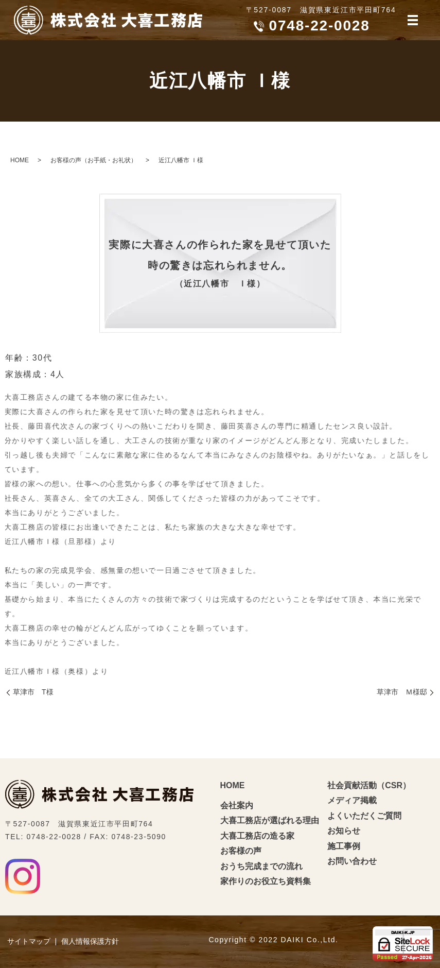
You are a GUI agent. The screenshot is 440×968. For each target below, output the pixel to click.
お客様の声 (240, 850)
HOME (19, 160)
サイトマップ (28, 941)
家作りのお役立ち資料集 (265, 881)
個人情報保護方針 (90, 941)
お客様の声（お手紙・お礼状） (93, 160)
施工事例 (343, 846)
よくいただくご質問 (364, 815)
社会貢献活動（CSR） (369, 785)
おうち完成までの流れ (261, 866)
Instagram (22, 876)
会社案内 (236, 805)
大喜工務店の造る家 (257, 835)
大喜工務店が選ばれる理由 (269, 820)
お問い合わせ (352, 861)
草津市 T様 (33, 692)
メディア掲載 (352, 800)
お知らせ (343, 830)
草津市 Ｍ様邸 (402, 692)
